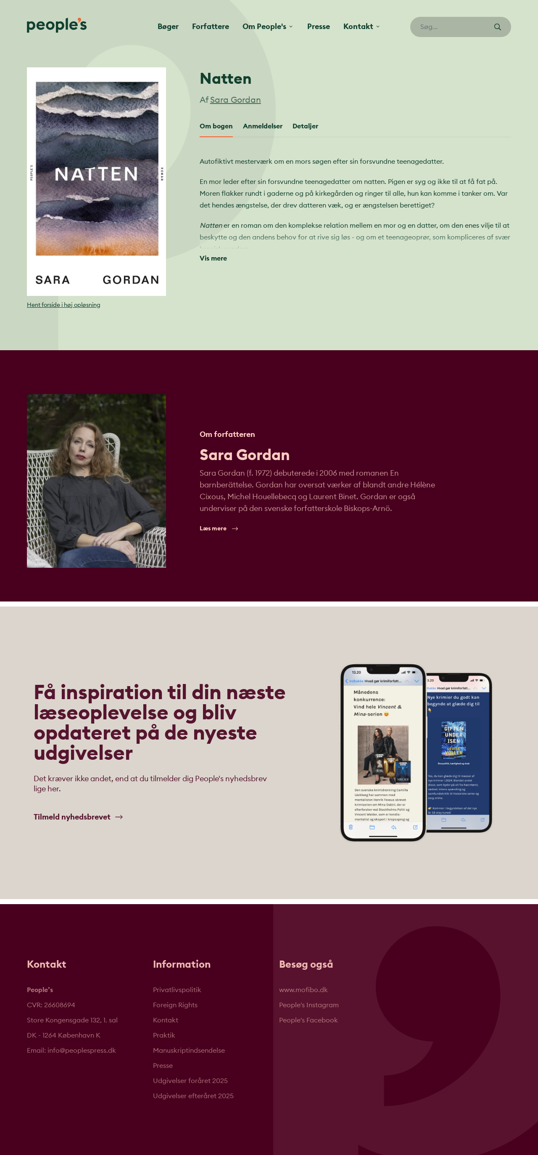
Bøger (168, 26)
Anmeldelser (262, 126)
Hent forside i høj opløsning (63, 305)
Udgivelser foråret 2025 (190, 1081)
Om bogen (216, 126)
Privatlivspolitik (177, 990)
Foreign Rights (175, 1005)
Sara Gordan (235, 100)
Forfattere (210, 26)
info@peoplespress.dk (81, 1050)
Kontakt (165, 1020)
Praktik (164, 1035)
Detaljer (305, 126)
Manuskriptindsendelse (189, 1050)
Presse (318, 26)
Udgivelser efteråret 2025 (193, 1096)
